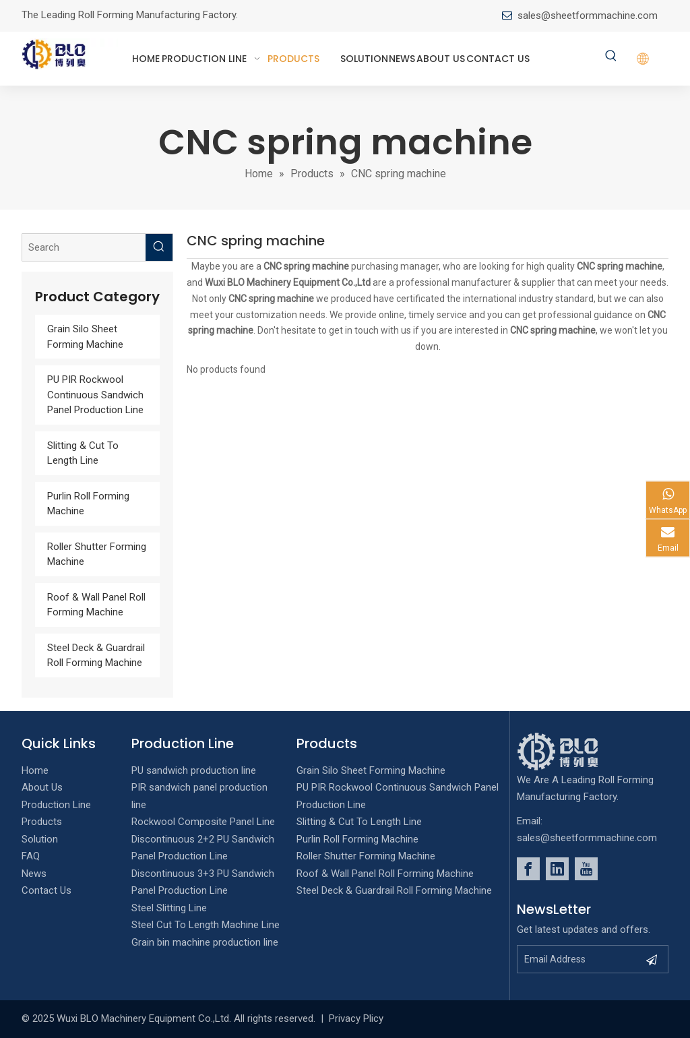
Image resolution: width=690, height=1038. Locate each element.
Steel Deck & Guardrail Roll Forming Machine (394, 890)
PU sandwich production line (193, 770)
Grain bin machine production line (204, 942)
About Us (42, 787)
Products (42, 822)
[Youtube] (586, 868)
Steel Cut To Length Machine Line (205, 925)
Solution (40, 839)
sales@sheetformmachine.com (588, 15)
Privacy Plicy (356, 1018)
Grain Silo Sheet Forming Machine (370, 770)
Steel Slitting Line (169, 908)
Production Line (56, 805)
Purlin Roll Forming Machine (357, 839)
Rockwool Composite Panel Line (203, 822)
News (34, 873)
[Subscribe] (651, 959)
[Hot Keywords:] (611, 56)
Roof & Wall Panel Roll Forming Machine (385, 873)
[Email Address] (578, 959)
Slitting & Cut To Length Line (359, 822)
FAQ (31, 856)
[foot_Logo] (578, 751)
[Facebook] (528, 868)
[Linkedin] (557, 868)
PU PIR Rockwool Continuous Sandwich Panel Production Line (95, 394)
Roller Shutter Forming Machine (365, 856)
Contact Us (46, 890)
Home (35, 770)
